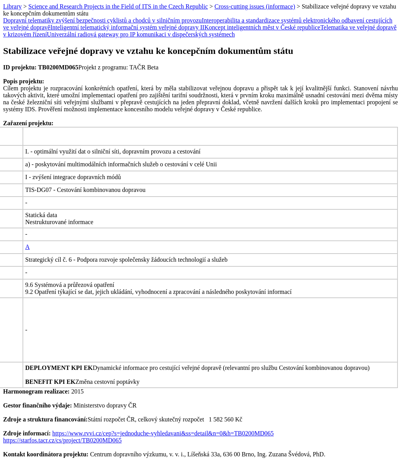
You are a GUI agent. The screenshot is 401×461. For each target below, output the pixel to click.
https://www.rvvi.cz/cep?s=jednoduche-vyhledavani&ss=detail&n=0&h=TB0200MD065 (163, 433)
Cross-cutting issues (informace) (254, 6)
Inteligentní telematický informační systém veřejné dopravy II (127, 27)
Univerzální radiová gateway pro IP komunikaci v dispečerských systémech (141, 34)
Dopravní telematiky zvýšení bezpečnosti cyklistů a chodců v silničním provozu (102, 20)
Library (12, 6)
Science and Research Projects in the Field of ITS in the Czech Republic (118, 6)
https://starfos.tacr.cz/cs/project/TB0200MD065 (62, 440)
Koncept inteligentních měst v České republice (262, 27)
